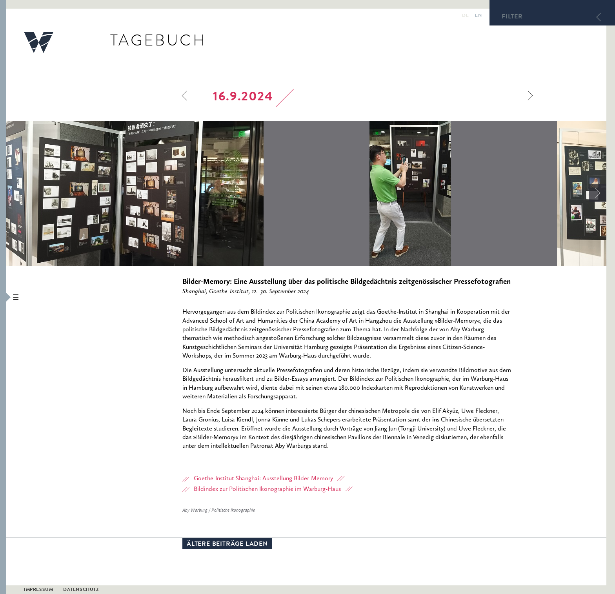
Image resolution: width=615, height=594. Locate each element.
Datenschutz (81, 590)
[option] (187, 193)
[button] (3, 297)
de (465, 16)
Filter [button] (512, 17)
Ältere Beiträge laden (227, 544)
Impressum (38, 590)
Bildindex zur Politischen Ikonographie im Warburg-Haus (267, 489)
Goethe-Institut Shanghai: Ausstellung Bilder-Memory (263, 479)
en (478, 16)
